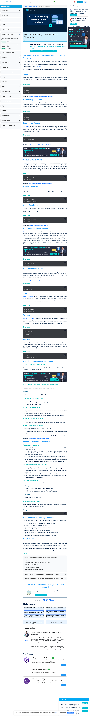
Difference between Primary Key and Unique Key (40, 183)
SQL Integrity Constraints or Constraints (38, 225)
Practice (59, 1)
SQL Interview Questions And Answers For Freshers (41, 96)
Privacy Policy (57, 712)
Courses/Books (52, 1)
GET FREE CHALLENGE (41, 595)
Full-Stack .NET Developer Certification (36, 550)
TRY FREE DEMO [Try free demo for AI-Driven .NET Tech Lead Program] (73, 15)
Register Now (84, 703)
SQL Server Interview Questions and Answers (39, 438)
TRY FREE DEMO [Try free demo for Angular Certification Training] (73, 23)
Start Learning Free (35, 50)
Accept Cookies (70, 712)
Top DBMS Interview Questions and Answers (39, 280)
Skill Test (54, 50)
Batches (38, 1)
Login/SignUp (80, 1)
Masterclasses (44, 1)
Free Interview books (45, 50)
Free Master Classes (74, 699)
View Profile (26, 639)
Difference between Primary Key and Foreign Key (40, 144)
